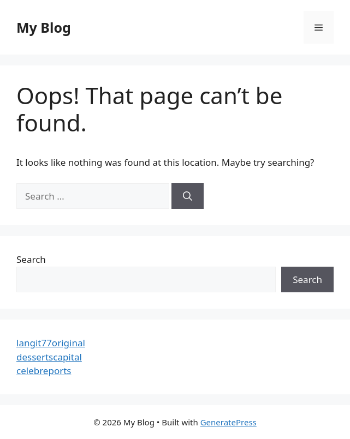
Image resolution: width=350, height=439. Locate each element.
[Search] (187, 196)
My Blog (43, 27)
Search (31, 259)
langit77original (50, 342)
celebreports (44, 370)
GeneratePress (228, 422)
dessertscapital (49, 357)
